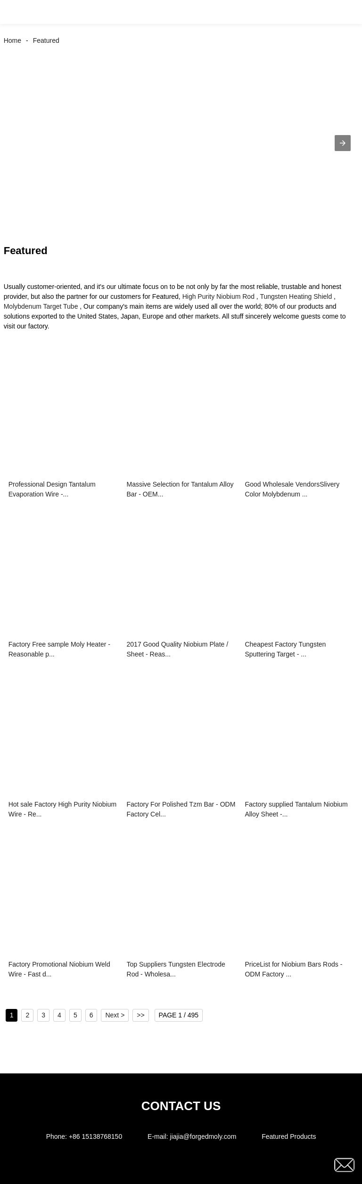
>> (140, 1015)
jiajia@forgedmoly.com (203, 1136)
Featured (46, 40)
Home (12, 40)
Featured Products (289, 1136)
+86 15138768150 (95, 1136)
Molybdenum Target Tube (41, 306)
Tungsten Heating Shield (296, 296)
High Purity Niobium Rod (218, 296)
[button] (18, 12)
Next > (114, 1015)
